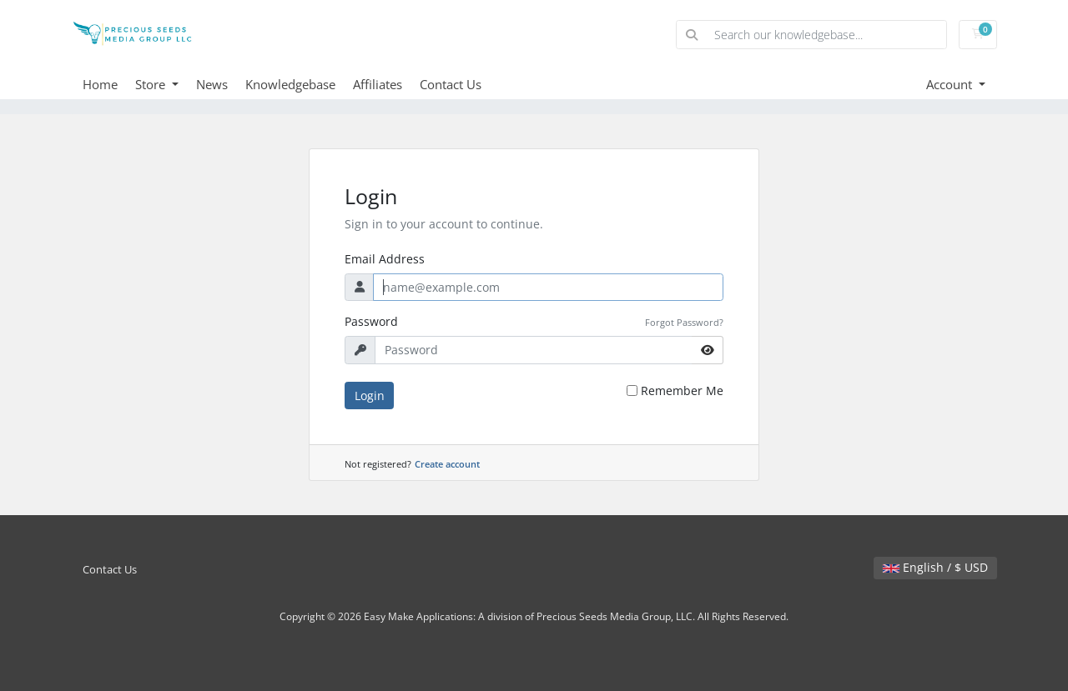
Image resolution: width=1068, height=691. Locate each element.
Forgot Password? (684, 322)
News (212, 84)
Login (370, 395)
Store (152, 84)
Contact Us (450, 84)
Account (950, 84)
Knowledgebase (290, 84)
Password (371, 321)
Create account (447, 464)
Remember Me (682, 390)
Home (100, 84)
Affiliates (377, 84)
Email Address (385, 259)
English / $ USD (935, 567)
